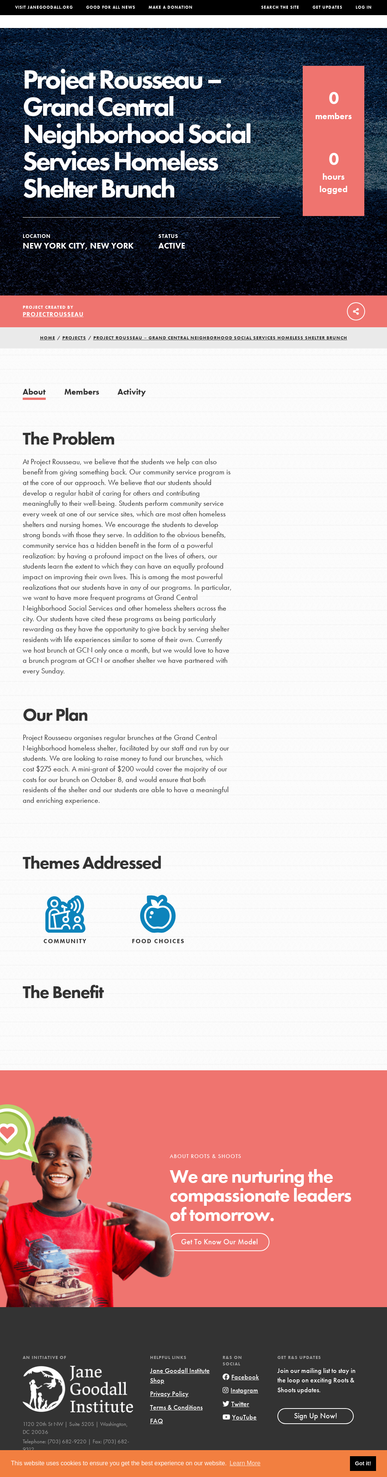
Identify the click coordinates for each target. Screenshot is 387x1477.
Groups (307, 29)
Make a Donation (171, 7)
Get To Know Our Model (219, 1257)
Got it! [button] (363, 1463)
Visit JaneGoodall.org (44, 7)
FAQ (156, 1435)
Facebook (241, 1392)
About (110, 29)
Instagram (240, 1405)
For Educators (190, 29)
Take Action (349, 29)
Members (81, 407)
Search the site (280, 7)
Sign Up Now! (315, 1431)
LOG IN (364, 7)
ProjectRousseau (53, 329)
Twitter (236, 1419)
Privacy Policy (169, 1408)
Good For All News (110, 7)
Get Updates (327, 7)
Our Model (237, 29)
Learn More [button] (244, 1463)
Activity (132, 407)
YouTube (240, 1432)
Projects (275, 29)
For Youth (142, 29)
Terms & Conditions (176, 1422)
